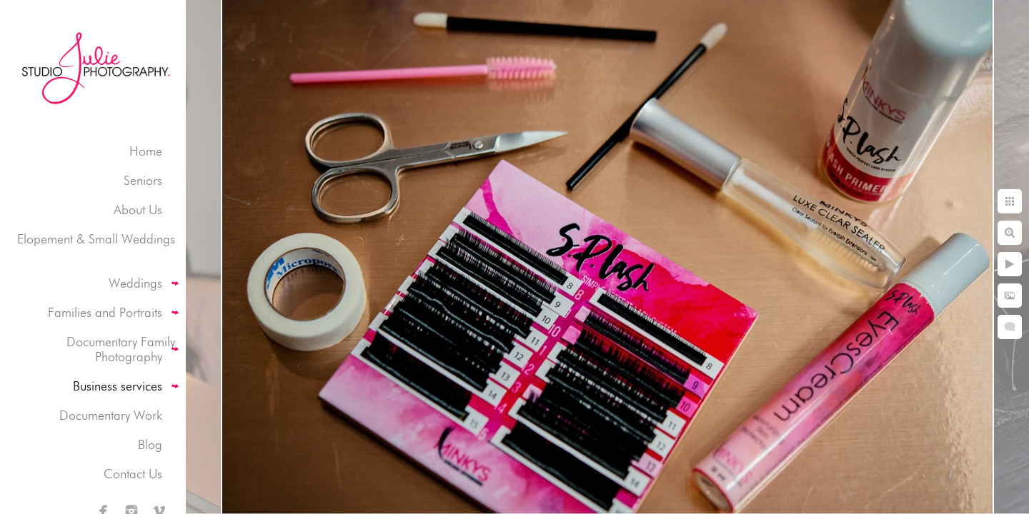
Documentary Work (110, 415)
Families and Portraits (105, 312)
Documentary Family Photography (120, 349)
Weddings (135, 283)
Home (145, 150)
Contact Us (133, 473)
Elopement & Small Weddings (96, 238)
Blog (150, 444)
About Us (138, 209)
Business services (117, 385)
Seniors (143, 180)
